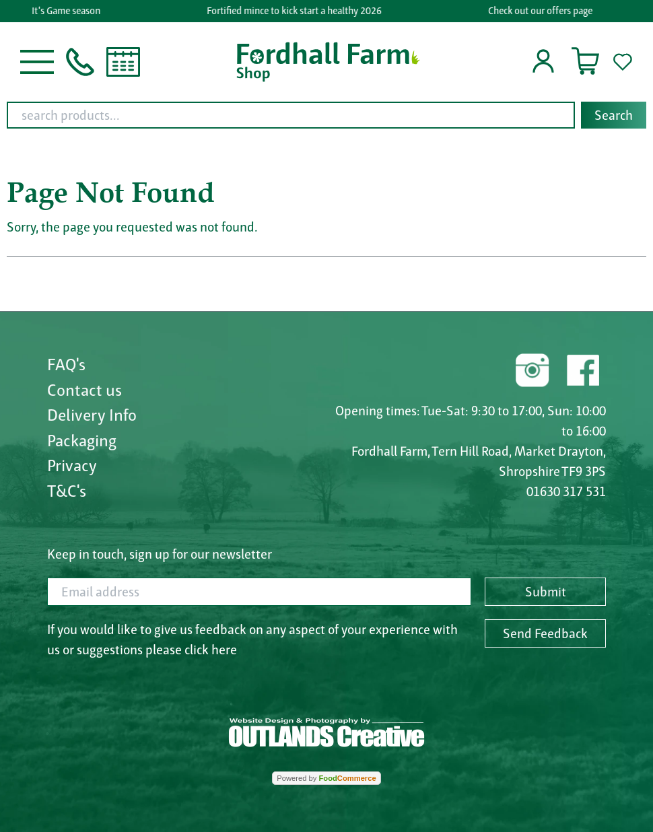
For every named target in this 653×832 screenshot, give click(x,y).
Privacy (72, 465)
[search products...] (291, 115)
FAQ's (66, 364)
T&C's (66, 491)
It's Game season (67, 11)
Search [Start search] (613, 115)
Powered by (326, 778)
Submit (545, 592)
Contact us (84, 390)
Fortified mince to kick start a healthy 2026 (295, 11)
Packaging (81, 440)
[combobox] (326, 115)
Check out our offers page (541, 11)
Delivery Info (92, 415)
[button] (37, 61)
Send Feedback (545, 633)
